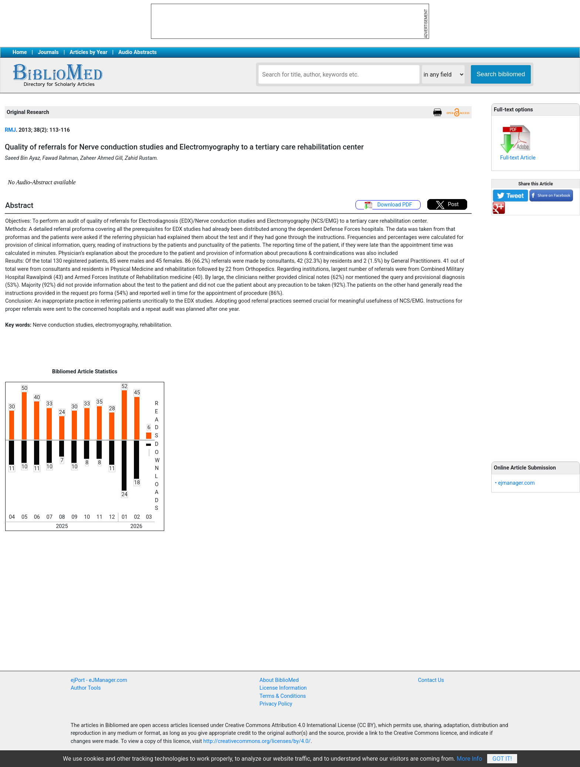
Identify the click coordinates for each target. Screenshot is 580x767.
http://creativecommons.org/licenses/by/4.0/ (257, 741)
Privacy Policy (276, 704)
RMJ (10, 130)
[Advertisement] (536, 334)
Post (447, 205)
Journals (48, 52)
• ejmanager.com (515, 483)
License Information (283, 688)
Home (20, 52)
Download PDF (388, 205)
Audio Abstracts (137, 52)
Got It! (502, 758)
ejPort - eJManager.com (99, 680)
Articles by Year (88, 52)
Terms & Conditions (283, 696)
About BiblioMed (279, 680)
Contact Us (431, 680)
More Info (469, 758)
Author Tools (86, 688)
